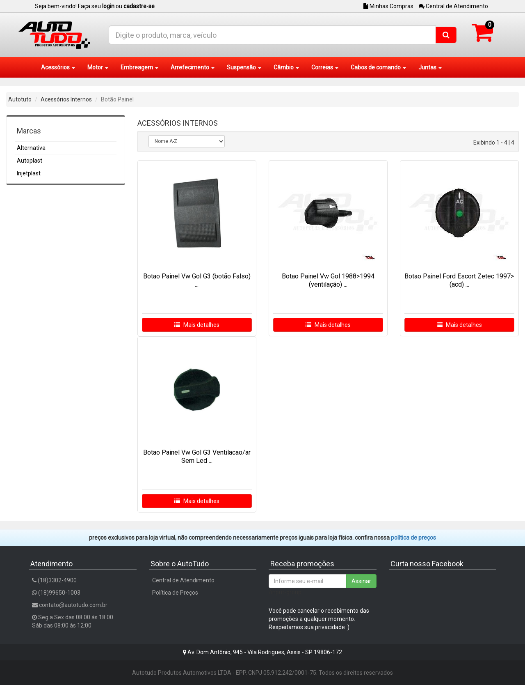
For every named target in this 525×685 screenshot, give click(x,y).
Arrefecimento (193, 67)
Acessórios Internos (66, 99)
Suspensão (244, 67)
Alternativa (31, 148)
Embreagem (139, 67)
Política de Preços (175, 592)
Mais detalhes (196, 325)
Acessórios (58, 67)
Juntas (430, 67)
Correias (324, 67)
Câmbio (286, 67)
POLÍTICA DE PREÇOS (413, 537)
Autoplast (29, 160)
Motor (97, 67)
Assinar (361, 581)
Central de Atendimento (453, 6)
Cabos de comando (378, 67)
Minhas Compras (388, 6)
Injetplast (29, 173)
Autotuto (20, 99)
